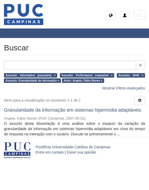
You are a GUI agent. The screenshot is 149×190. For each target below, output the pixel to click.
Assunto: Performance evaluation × (87, 75)
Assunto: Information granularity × (31, 75)
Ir (140, 65)
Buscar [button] (11, 33)
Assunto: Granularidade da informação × (32, 80)
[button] (111, 15)
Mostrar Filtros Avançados (123, 88)
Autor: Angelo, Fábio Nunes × (83, 80)
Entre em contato (50, 152)
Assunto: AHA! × (130, 75)
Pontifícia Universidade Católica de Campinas (73, 147)
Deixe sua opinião (81, 152)
